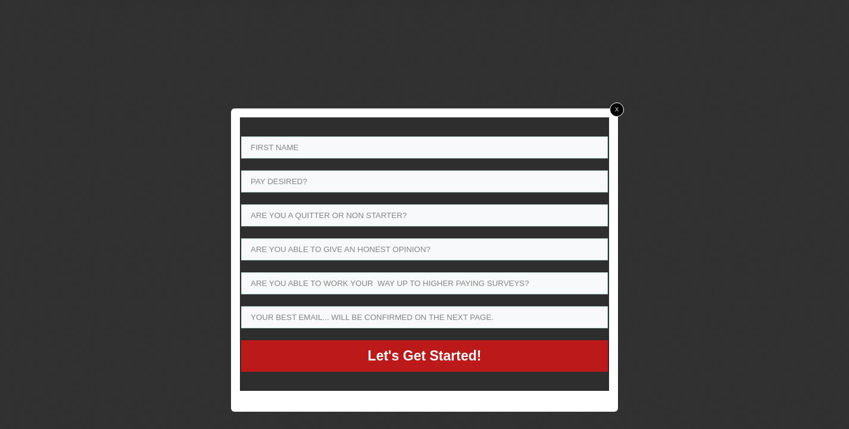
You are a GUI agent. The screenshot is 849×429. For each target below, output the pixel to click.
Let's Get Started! (425, 355)
